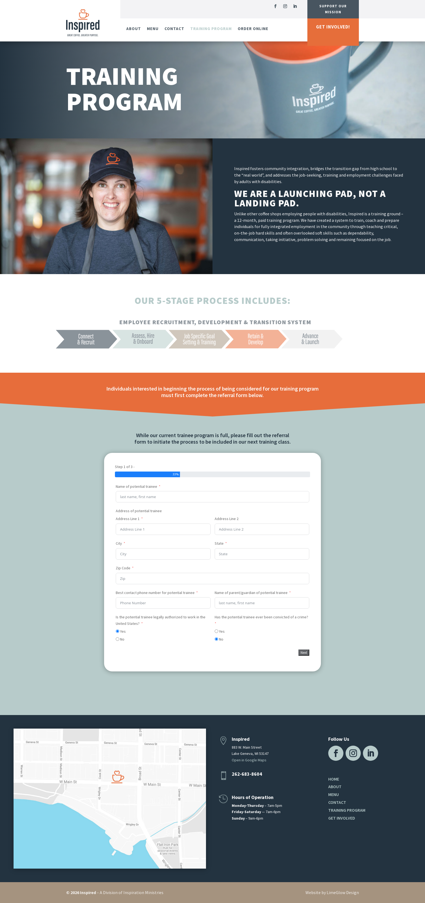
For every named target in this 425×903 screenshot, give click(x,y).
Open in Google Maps (249, 760)
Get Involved (341, 818)
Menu (153, 28)
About (133, 28)
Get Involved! (333, 27)
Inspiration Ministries (143, 892)
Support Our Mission (333, 9)
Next (304, 652)
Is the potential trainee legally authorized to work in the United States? (160, 620)
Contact (174, 28)
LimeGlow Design (343, 892)
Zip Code (123, 568)
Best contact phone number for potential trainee (155, 592)
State (219, 543)
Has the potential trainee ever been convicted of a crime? (261, 617)
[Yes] (117, 631)
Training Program (211, 28)
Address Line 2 (227, 518)
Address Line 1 (128, 518)
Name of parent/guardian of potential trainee (251, 592)
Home (333, 779)
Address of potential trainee (139, 510)
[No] (117, 639)
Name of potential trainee (136, 486)
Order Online (253, 28)
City (119, 543)
